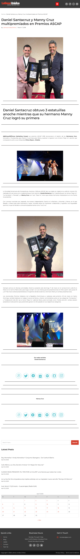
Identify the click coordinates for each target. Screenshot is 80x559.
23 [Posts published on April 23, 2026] (36, 515)
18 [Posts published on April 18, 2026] (58, 511)
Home (3, 14)
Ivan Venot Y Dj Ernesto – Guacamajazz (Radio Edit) (19, 489)
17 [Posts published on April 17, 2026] (47, 511)
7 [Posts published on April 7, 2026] (13, 508)
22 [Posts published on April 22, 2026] (25, 515)
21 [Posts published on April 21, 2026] (13, 515)
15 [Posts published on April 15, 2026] (24, 511)
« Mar (39, 524)
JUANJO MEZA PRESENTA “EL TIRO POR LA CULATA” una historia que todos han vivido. (31, 475)
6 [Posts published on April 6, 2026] (2, 508)
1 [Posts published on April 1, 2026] (24, 504)
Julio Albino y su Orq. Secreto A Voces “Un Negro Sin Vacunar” (22, 468)
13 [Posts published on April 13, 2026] (2, 511)
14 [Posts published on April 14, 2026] (14, 511)
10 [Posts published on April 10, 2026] (47, 508)
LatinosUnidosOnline (9, 27)
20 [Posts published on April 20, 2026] (3, 515)
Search (74, 445)
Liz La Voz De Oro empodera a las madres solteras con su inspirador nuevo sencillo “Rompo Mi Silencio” (36, 482)
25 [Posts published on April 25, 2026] (58, 515)
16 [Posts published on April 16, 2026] (36, 511)
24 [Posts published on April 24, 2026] (47, 515)
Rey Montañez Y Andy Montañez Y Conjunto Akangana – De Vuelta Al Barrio (27, 460)
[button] (57, 4)
